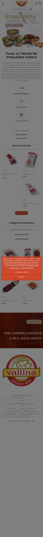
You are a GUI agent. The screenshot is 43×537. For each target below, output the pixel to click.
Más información (15, 268)
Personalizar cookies (27, 268)
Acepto (21, 277)
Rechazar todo (21, 272)
